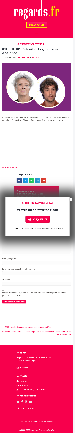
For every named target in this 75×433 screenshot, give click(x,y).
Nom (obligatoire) (10, 258)
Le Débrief (23, 44)
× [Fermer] (71, 199)
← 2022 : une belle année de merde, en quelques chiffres (26, 327)
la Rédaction (23, 57)
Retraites (35, 57)
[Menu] (36, 34)
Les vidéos (37, 44)
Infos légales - (26, 421)
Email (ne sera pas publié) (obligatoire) (18, 269)
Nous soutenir (28, 408)
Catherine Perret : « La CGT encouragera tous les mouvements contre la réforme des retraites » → (36, 333)
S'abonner (24, 367)
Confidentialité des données (42, 421)
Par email (24, 385)
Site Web (6, 279)
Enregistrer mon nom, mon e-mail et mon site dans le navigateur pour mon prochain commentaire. (34, 294)
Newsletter (25, 381)
